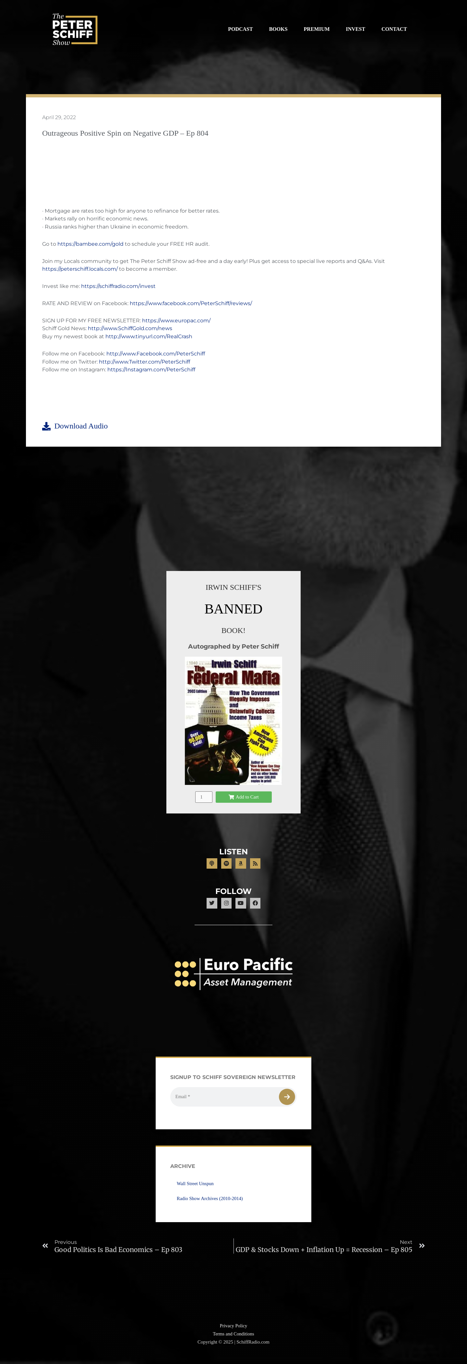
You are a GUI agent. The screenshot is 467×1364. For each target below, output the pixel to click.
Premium (317, 29)
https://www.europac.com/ (176, 321)
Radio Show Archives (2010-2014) (211, 1204)
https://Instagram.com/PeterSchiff (151, 370)
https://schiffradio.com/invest (118, 287)
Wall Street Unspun (196, 1189)
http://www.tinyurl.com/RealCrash (148, 337)
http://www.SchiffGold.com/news (130, 329)
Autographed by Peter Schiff (233, 647)
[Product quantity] (203, 797)
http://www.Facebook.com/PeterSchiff (155, 354)
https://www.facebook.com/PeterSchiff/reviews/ (191, 304)
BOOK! (233, 631)
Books (278, 29)
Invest (355, 29)
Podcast (240, 29)
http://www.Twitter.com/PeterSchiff (144, 362)
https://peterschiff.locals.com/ (80, 270)
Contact (394, 29)
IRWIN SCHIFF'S (233, 588)
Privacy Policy (233, 1331)
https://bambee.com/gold (90, 245)
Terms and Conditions (233, 1340)
